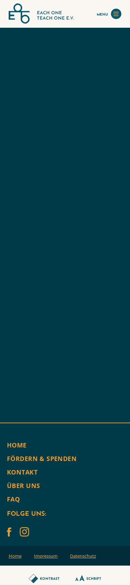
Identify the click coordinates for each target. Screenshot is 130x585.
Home (17, 445)
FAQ (13, 499)
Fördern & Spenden (42, 458)
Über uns (23, 485)
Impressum (46, 556)
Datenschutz (83, 556)
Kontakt (22, 472)
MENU (109, 14)
